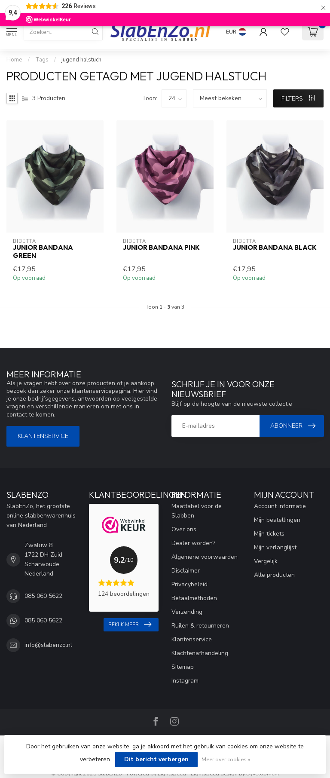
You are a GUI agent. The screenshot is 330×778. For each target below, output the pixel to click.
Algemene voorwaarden (204, 557)
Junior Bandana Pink (161, 247)
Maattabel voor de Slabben (196, 511)
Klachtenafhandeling (199, 653)
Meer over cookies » (226, 759)
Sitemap (182, 667)
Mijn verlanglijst (275, 547)
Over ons (183, 529)
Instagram (185, 681)
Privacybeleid (189, 584)
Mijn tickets (269, 534)
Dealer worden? (193, 543)
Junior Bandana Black (275, 247)
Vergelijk (266, 561)
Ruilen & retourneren (200, 626)
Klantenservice (43, 436)
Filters (298, 99)
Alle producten (274, 575)
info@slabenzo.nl (48, 645)
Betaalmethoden (194, 598)
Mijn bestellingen (277, 520)
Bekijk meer (129, 624)
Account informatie (280, 506)
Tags (42, 60)
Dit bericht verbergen (156, 759)
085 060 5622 (43, 596)
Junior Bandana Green (43, 251)
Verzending (186, 612)
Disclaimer (185, 571)
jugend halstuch (81, 60)
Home (14, 60)
